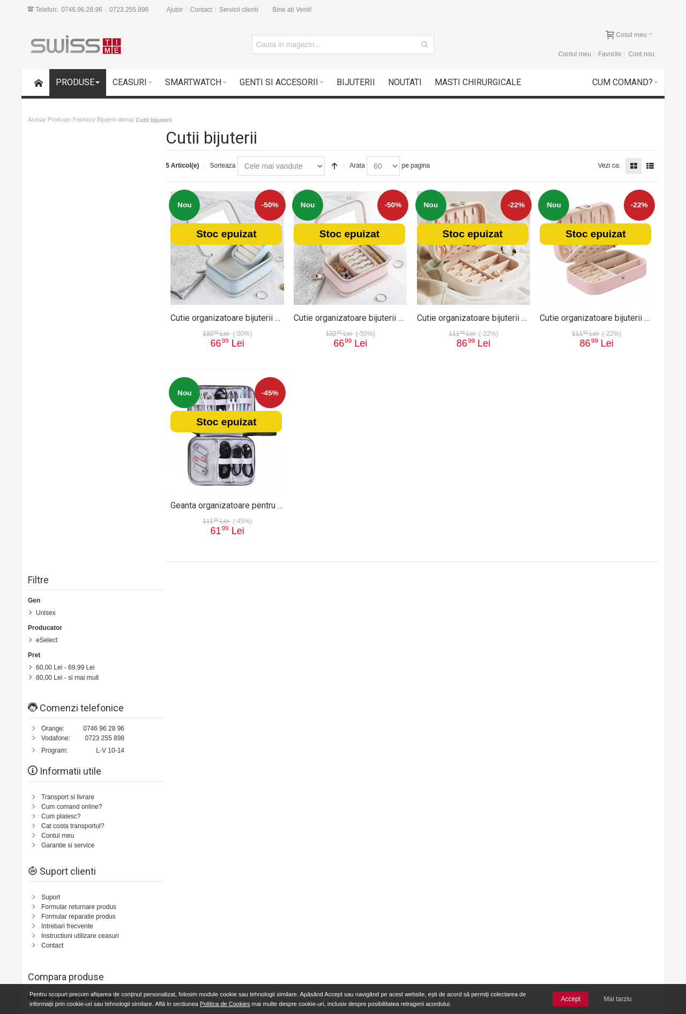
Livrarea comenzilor (196, 928)
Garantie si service (67, 405)
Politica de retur (385, 699)
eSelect (46, 200)
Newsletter (522, 805)
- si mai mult (67, 237)
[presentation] (569, 834)
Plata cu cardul (73, 938)
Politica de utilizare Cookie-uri (442, 938)
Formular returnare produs (78, 466)
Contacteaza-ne (304, 609)
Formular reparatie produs (78, 476)
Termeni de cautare (136, 609)
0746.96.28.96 (81, 9)
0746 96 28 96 (103, 288)
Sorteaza (226, 165)
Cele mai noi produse (198, 938)
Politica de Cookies (225, 1004)
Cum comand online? (71, 366)
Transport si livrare (67, 356)
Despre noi (599, 609)
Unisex (46, 173)
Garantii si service (77, 918)
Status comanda (252, 609)
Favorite (609, 54)
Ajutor (174, 9)
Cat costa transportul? (72, 385)
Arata (361, 165)
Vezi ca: (609, 165)
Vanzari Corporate (194, 947)
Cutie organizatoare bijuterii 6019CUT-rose (375, 317)
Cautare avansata (196, 609)
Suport (50, 457)
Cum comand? (45, 609)
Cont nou (641, 54)
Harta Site (87, 609)
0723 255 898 (104, 298)
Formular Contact (559, 714)
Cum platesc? (60, 376)
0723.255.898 (128, 9)
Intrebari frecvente (67, 486)
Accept (570, 999)
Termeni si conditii (388, 690)
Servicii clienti (238, 9)
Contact (201, 9)
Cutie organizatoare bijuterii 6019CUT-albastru (260, 317)
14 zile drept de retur (81, 909)
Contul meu (574, 54)
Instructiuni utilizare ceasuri (80, 495)
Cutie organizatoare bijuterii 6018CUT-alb (495, 317)
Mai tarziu (618, 999)
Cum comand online (196, 918)
